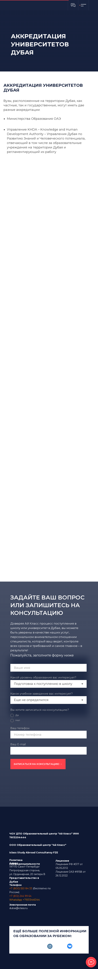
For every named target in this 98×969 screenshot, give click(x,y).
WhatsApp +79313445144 (24, 899)
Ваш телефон (20, 728)
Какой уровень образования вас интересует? (43, 677)
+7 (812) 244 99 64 (20, 896)
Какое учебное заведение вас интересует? (41, 693)
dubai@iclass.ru (18, 908)
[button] (73, 5)
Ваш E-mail (18, 744)
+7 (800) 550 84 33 (20, 888)
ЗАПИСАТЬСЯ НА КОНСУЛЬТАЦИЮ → (38, 764)
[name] (48, 668)
